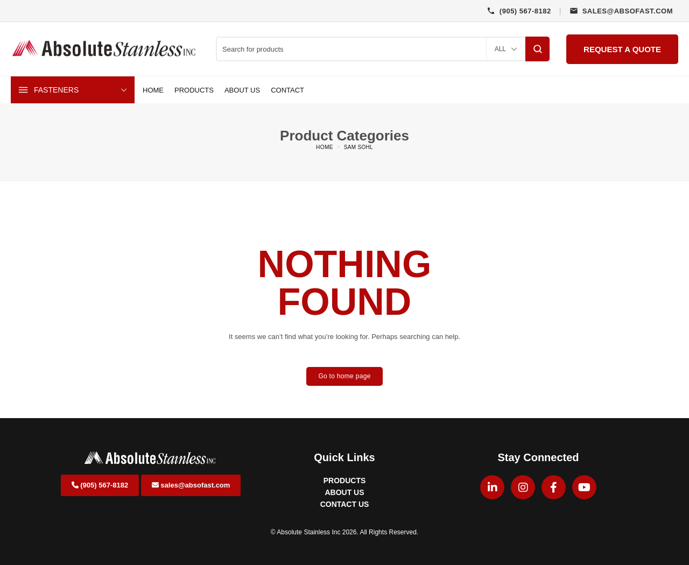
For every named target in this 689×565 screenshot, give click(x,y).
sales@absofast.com (191, 485)
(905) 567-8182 (100, 485)
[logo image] (105, 48)
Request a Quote (622, 49)
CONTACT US (344, 504)
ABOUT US (344, 492)
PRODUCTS (345, 480)
